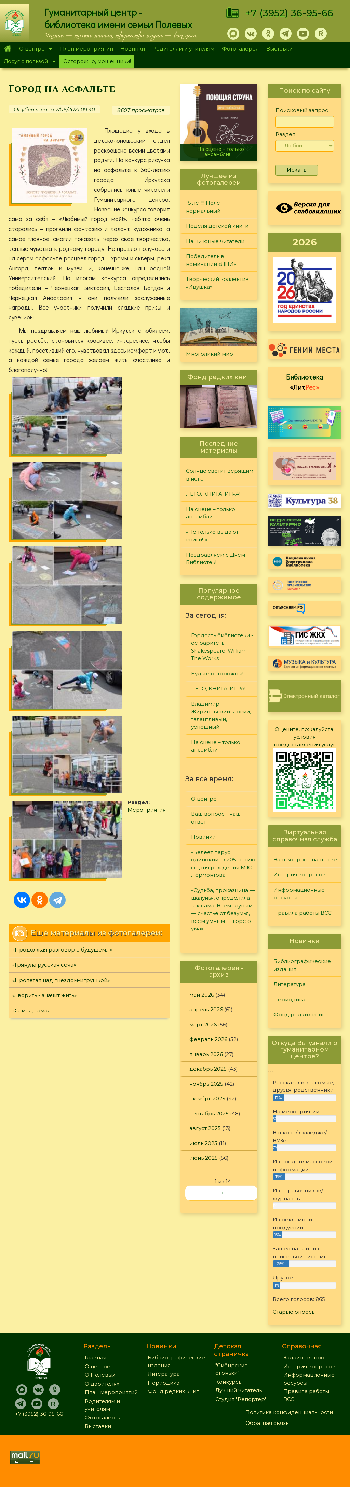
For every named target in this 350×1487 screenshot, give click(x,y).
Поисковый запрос (301, 110)
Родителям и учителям (183, 48)
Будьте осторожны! (217, 673)
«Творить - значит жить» (44, 610)
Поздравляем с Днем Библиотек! (215, 559)
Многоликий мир (209, 354)
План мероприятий (86, 48)
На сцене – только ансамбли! (220, 151)
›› (223, 1192)
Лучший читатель (238, 1390)
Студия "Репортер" (241, 1399)
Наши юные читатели (215, 241)
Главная (7, 48)
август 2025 (205, 1128)
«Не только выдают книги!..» (212, 536)
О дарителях (102, 1384)
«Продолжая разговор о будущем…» (62, 564)
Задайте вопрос (305, 1357)
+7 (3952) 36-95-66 (289, 13)
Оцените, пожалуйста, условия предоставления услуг (305, 737)
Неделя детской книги (217, 226)
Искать (297, 170)
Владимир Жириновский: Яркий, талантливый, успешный (221, 715)
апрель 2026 (206, 1009)
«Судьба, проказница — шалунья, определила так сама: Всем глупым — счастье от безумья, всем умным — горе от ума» (223, 909)
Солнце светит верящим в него (219, 475)
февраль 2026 (208, 1039)
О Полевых (100, 1375)
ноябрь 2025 (206, 1084)
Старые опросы (294, 1312)
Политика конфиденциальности (289, 1412)
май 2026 (201, 994)
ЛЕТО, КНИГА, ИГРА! (213, 493)
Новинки (132, 48)
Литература (289, 984)
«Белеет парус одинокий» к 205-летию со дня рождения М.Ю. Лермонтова (223, 863)
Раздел (285, 134)
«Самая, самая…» (34, 625)
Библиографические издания (302, 965)
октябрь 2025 (207, 1098)
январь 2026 (206, 1054)
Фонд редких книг (299, 1014)
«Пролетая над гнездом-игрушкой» (61, 595)
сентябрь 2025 (209, 1113)
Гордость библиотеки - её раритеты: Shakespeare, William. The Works (222, 647)
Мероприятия (138, 468)
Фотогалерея (240, 48)
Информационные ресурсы (299, 894)
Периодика (289, 999)
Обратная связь (266, 1423)
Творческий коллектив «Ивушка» (217, 283)
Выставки (279, 48)
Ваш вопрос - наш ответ (216, 818)
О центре (33, 49)
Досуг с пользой (27, 62)
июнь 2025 (203, 1158)
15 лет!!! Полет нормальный (204, 207)
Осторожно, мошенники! (97, 61)
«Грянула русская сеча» (44, 580)
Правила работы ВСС (302, 913)
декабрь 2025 (208, 1069)
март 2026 (203, 1024)
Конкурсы (229, 1381)
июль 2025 (203, 1143)
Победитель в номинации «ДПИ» (211, 260)
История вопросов (299, 874)
